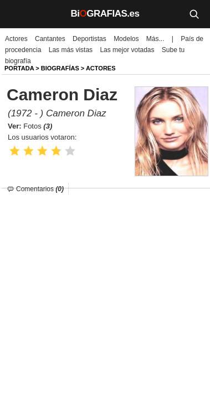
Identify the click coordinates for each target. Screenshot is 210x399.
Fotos (37, 126)
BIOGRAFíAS (60, 68)
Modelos (126, 39)
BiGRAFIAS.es (105, 13)
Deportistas (89, 39)
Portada (19, 68)
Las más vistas (71, 50)
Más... (155, 39)
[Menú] (17, 14)
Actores (16, 39)
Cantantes (50, 39)
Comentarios (40, 189)
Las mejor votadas (127, 50)
